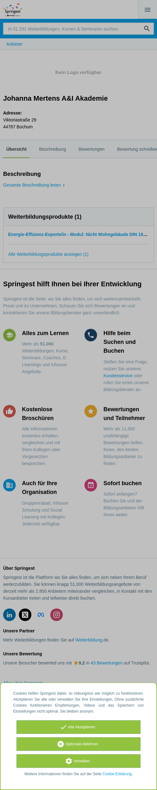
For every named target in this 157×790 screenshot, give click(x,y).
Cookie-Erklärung (117, 774)
